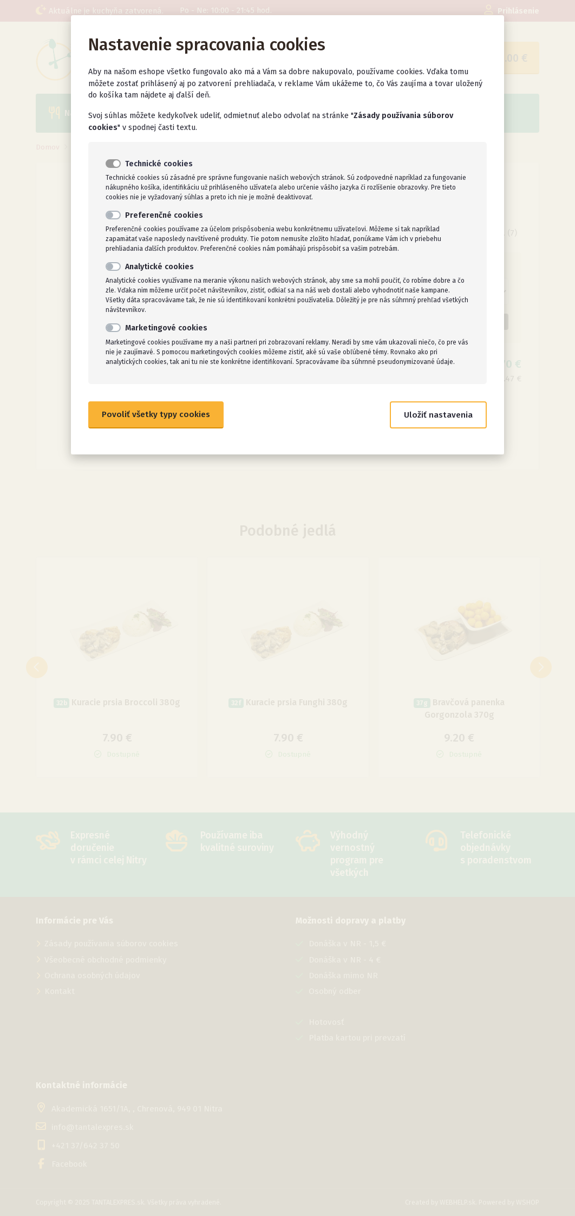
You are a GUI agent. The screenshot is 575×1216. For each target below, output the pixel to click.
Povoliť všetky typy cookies (156, 414)
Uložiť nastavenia (438, 415)
